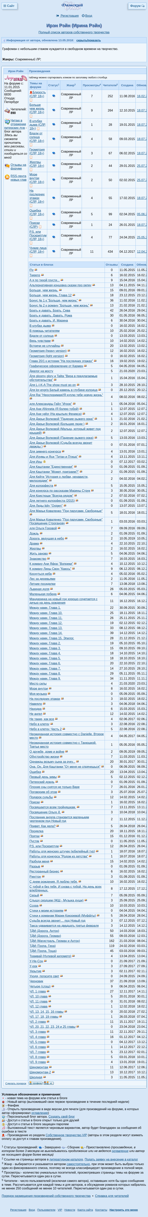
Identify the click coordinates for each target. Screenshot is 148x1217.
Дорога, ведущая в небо (46, 538)
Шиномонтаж (38, 1067)
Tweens (34, 275)
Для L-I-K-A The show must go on (52, 385)
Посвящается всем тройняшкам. (52, 807)
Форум (137, 6)
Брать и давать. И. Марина (48, 320)
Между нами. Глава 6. (45, 663)
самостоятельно (78, 1164)
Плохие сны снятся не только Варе (54, 787)
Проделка (36, 831)
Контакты (101, 1209)
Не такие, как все (41, 719)
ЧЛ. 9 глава (37, 1062)
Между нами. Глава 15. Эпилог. (51, 638)
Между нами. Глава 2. (45, 643)
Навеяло (35, 703)
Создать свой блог (62, 1116)
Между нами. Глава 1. (45, 607)
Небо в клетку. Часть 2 (45, 729)
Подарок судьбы (41, 797)
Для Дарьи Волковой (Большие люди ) (56, 424)
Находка (35, 708)
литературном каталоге (66, 1159)
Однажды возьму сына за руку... (52, 761)
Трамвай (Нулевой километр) (50, 956)
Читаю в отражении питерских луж (15, 124)
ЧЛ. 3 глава (37, 1031)
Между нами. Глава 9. (45, 678)
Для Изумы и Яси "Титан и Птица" (53, 456)
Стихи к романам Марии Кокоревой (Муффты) (62, 915)
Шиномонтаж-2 (40, 1072)
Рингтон (35, 876)
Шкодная (35, 1077)
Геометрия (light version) (46, 356)
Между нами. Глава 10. (45, 613)
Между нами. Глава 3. (45, 648)
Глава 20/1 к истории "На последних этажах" (61, 361)
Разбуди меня (39, 861)
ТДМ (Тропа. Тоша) (43, 951)
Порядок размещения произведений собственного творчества (46, 1196)
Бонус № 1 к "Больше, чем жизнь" (53, 300)
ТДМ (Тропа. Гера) (42, 946)
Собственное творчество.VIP (66, 1135)
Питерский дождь (41, 782)
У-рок (33, 966)
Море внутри (38, 688)
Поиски (34, 802)
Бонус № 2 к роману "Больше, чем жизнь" (59, 305)
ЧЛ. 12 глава (38, 1006)
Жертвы (35, 548)
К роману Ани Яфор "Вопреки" (51, 563)
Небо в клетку (39, 724)
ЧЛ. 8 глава (37, 1057)
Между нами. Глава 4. (45, 653)
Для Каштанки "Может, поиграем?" (54, 471)
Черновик (36, 981)
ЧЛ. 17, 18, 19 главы (43, 1016)
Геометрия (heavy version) (47, 350)
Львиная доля (39, 589)
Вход (86, 15)
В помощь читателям (44, 330)
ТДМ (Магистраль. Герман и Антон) (54, 941)
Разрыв (34, 866)
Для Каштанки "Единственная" (51, 466)
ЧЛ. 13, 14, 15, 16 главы (46, 1011)
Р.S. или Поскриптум (44, 846)
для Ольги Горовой (43, 528)
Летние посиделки (42, 583)
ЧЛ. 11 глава (38, 1001)
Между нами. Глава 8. (45, 673)
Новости (69, 1209)
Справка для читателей (112, 1196)
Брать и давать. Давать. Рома (50, 315)
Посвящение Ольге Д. (45, 812)
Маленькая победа (43, 594)
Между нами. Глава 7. (45, 668)
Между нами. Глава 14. (45, 633)
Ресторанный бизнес (44, 871)
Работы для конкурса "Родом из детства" (58, 856)
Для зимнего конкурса (45, 451)
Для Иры (35, 461)
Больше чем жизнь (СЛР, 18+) (36, 108)
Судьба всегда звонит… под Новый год (57, 920)
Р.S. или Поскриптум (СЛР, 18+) (37, 235)
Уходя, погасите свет (44, 976)
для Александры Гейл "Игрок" (50, 403)
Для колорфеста (41, 485)
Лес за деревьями (42, 578)
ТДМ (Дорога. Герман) (45, 935)
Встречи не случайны (44, 345)
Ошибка (35, 772)
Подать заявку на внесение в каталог (111, 1159)
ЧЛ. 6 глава (37, 1047)
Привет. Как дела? (42, 826)
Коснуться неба (40, 573)
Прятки (34, 836)
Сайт (9, 6)
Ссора (33, 905)
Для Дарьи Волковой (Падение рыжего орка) (61, 437)
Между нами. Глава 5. (45, 658)
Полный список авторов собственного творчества (74, 32)
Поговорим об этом (43, 792)
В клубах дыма (40, 325)
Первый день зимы (43, 777)
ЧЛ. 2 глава (37, 1021)
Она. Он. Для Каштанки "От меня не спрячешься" (64, 766)
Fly (31, 270)
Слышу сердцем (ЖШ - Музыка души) (56, 900)
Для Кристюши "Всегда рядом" (51, 495)
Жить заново (38, 553)
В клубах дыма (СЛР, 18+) (37, 124)
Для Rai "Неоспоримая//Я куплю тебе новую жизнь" (66, 395)
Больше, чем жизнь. (43, 290)
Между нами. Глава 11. (45, 618)
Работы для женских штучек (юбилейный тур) (62, 851)
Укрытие (35, 971)
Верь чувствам (39, 340)
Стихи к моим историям (46, 910)
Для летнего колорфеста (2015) (52, 500)
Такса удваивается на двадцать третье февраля (64, 925)
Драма (34, 543)
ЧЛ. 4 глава (37, 1037)
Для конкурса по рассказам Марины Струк (59, 490)
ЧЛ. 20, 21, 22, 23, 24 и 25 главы (52, 1026)
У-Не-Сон (36, 961)
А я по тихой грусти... (44, 280)
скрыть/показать (89, 40)
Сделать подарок (15, 1083)
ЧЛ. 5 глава (37, 1042)
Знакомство (37, 558)
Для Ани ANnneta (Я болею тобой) (54, 408)
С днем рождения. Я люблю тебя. (53, 881)
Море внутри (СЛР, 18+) (36, 178)
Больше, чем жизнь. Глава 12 (50, 295)
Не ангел (35, 713)
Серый (34, 895)
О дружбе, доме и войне (46, 751)
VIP (60, 1209)
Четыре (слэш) (39, 986)
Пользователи (46, 1209)
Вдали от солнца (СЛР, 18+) (36, 137)
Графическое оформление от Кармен (56, 366)
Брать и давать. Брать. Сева (49, 310)
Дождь (34, 533)
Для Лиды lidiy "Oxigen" (46, 505)
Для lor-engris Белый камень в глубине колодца (63, 390)
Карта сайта (85, 1209)
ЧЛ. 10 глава (38, 996)
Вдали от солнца (41, 335)
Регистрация (67, 15)
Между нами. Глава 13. (45, 628)
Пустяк (34, 841)
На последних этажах (44, 698)
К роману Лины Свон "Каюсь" (50, 568)
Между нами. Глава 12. (45, 623)
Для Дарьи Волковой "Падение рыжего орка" (61, 419)
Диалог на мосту (41, 371)
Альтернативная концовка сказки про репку (60, 285)
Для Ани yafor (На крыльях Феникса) (55, 414)
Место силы (38, 683)
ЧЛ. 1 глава (37, 991)
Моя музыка (38, 693)
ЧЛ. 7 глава (37, 1052)
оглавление (39, 1113)
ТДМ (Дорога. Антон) (44, 930)
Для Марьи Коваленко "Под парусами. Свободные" (66, 511)
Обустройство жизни (44, 756)
